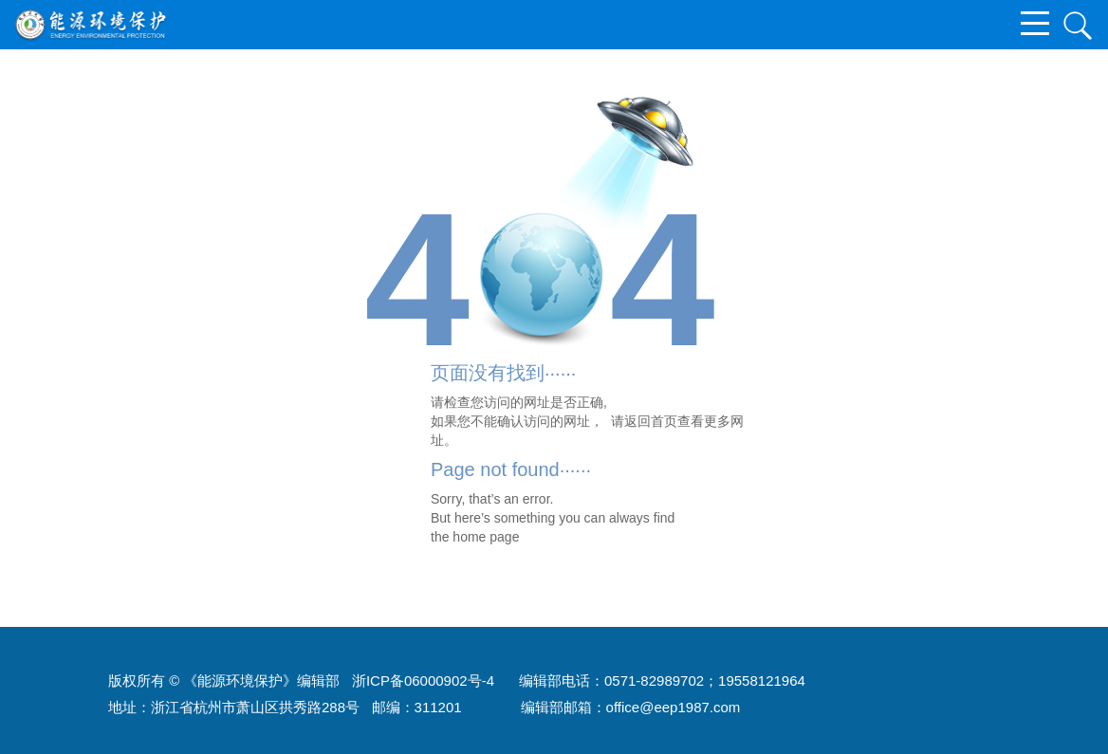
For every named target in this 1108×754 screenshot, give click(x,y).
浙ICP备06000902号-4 (423, 680)
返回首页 (650, 421)
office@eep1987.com (673, 707)
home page (485, 536)
